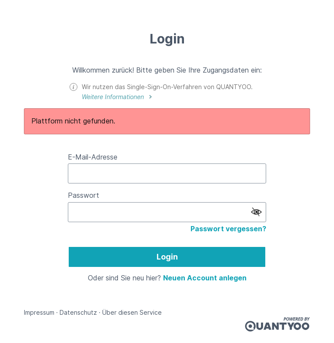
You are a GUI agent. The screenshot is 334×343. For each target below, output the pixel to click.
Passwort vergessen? (228, 228)
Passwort (83, 195)
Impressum (39, 312)
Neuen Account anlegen (205, 277)
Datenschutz (78, 312)
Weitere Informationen (114, 96)
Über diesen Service (132, 312)
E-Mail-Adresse (92, 157)
